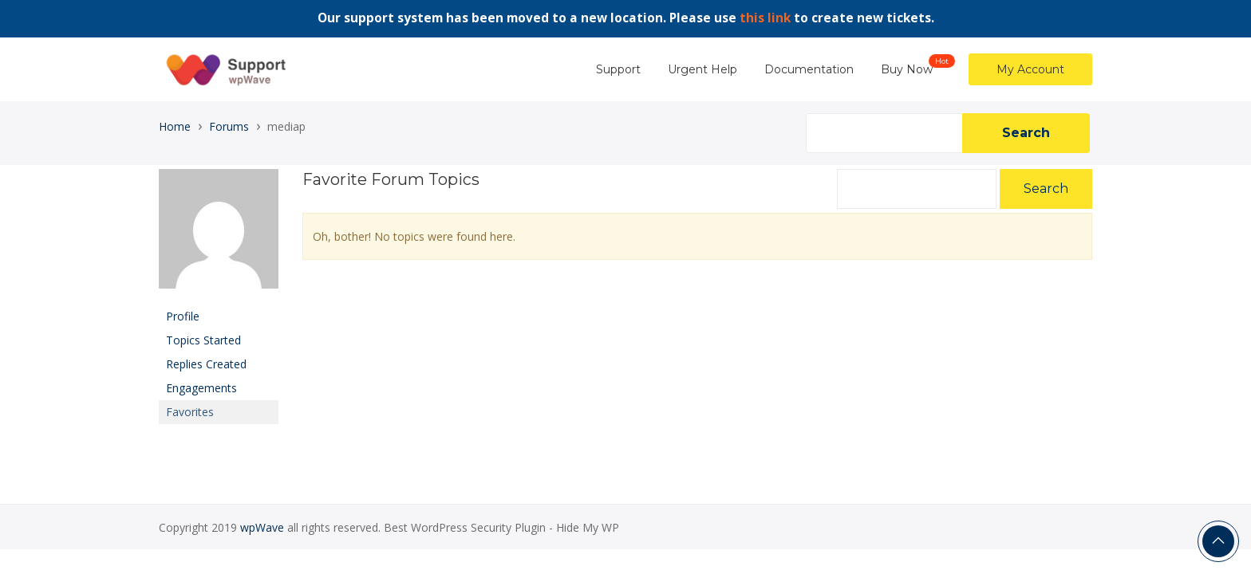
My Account (1030, 69)
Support (618, 69)
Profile (182, 316)
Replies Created (206, 364)
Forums (229, 126)
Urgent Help (702, 69)
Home (175, 126)
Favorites (190, 411)
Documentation (809, 69)
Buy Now (907, 69)
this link (765, 18)
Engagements (201, 387)
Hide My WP (587, 527)
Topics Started (203, 340)
